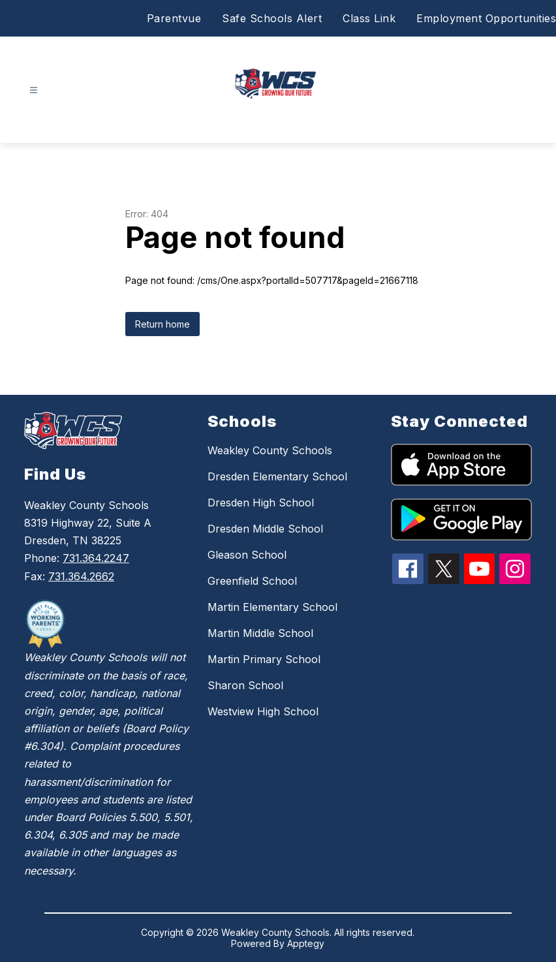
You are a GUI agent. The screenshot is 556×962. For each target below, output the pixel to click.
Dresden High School (261, 502)
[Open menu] (33, 90)
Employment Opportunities (486, 18)
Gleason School (247, 554)
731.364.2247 (96, 558)
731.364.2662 (81, 576)
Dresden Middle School (265, 528)
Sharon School (245, 685)
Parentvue (174, 18)
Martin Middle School (260, 633)
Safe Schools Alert (272, 18)
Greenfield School (252, 580)
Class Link (369, 18)
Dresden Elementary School (277, 476)
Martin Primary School (264, 659)
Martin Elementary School (272, 606)
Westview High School (263, 711)
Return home (162, 324)
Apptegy (305, 943)
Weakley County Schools (270, 450)
